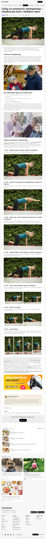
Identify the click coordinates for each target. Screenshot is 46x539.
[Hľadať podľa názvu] (2, 5)
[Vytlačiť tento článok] (26, 15)
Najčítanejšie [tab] (5, 428)
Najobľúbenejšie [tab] (11, 428)
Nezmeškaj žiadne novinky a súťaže (8, 510)
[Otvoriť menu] (43, 1)
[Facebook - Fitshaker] (3, 535)
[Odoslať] (15, 512)
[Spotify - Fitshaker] (11, 535)
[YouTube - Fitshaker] (8, 535)
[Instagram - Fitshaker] (5, 535)
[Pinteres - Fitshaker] (13, 535)
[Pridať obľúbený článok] (23, 15)
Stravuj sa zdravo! (17, 101)
